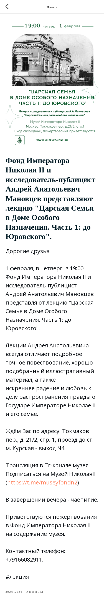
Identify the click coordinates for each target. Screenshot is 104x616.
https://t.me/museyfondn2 (42, 482)
